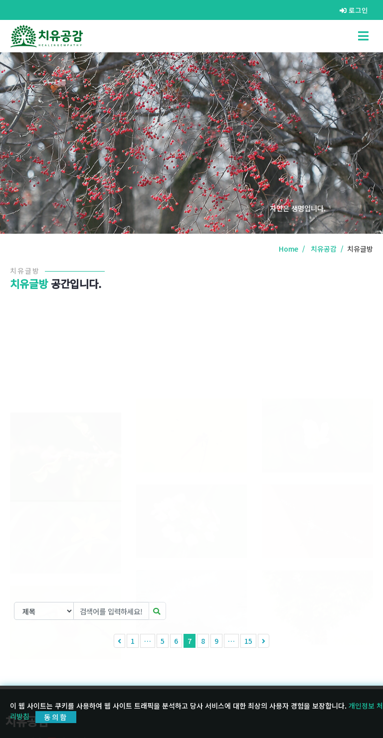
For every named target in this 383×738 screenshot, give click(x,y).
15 (248, 641)
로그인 (354, 10)
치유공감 (324, 249)
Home (288, 249)
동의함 (56, 717)
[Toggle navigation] (363, 35)
